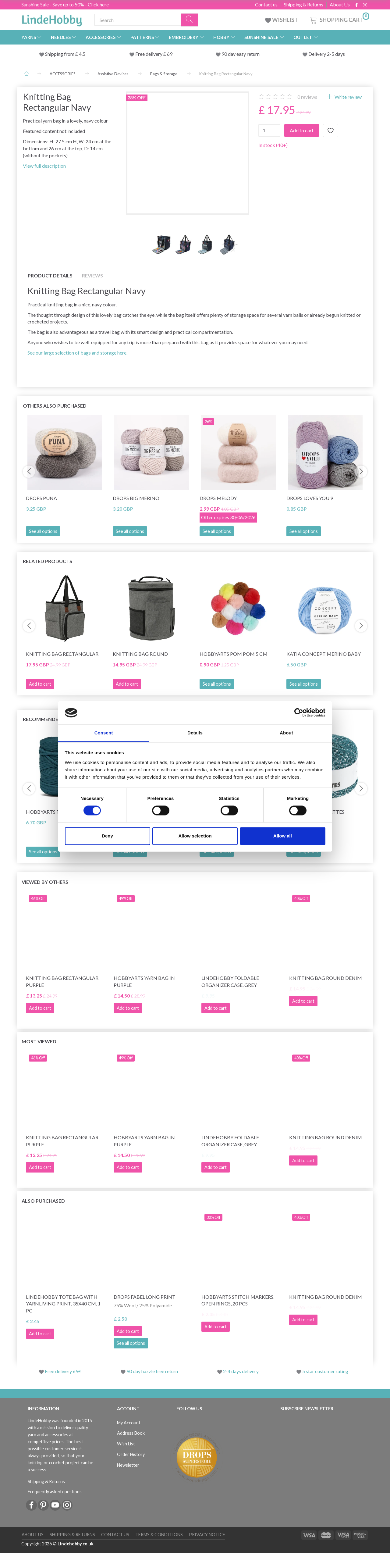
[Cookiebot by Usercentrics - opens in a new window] (298, 712)
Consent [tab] (103, 732)
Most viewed (39, 1041)
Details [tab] (195, 732)
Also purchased (43, 1201)
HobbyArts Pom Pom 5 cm (234, 654)
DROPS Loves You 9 (309, 498)
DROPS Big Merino (136, 498)
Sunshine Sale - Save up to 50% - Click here (65, 4)
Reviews (92, 275)
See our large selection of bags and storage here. (77, 352)
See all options (43, 531)
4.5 (81, 54)
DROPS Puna (41, 498)
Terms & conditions (159, 1534)
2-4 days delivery (241, 1371)
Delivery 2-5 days (326, 54)
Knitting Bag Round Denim (325, 978)
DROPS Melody (218, 498)
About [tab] (286, 732)
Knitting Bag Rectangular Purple (62, 981)
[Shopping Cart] (339, 19)
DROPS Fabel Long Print (145, 1297)
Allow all (282, 835)
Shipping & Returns (303, 4)
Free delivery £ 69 (153, 54)
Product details (50, 275)
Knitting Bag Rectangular (62, 654)
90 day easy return (241, 54)
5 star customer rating (325, 1371)
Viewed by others (45, 882)
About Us (340, 4)
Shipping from (60, 54)
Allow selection (194, 835)
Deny (107, 835)
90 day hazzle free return (152, 1371)
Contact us (266, 4)
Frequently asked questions (55, 1491)
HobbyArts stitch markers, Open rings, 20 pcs (237, 1300)
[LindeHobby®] (52, 18)
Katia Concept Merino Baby (323, 654)
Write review (348, 97)
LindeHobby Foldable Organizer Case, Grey (230, 981)
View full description (44, 166)
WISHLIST (282, 19)
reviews (307, 97)
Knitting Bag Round (140, 654)
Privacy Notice (207, 1534)
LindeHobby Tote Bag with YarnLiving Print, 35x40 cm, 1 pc (63, 1304)
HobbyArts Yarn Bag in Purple (144, 981)
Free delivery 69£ (63, 1371)
